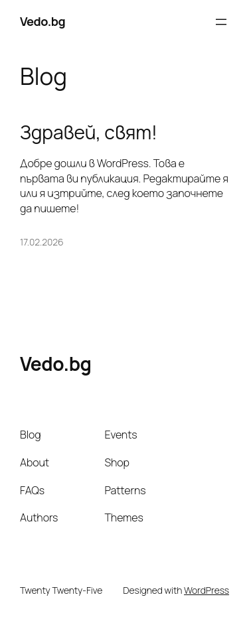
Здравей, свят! (88, 132)
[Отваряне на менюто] (221, 22)
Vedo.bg (42, 21)
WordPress (206, 590)
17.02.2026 (41, 242)
